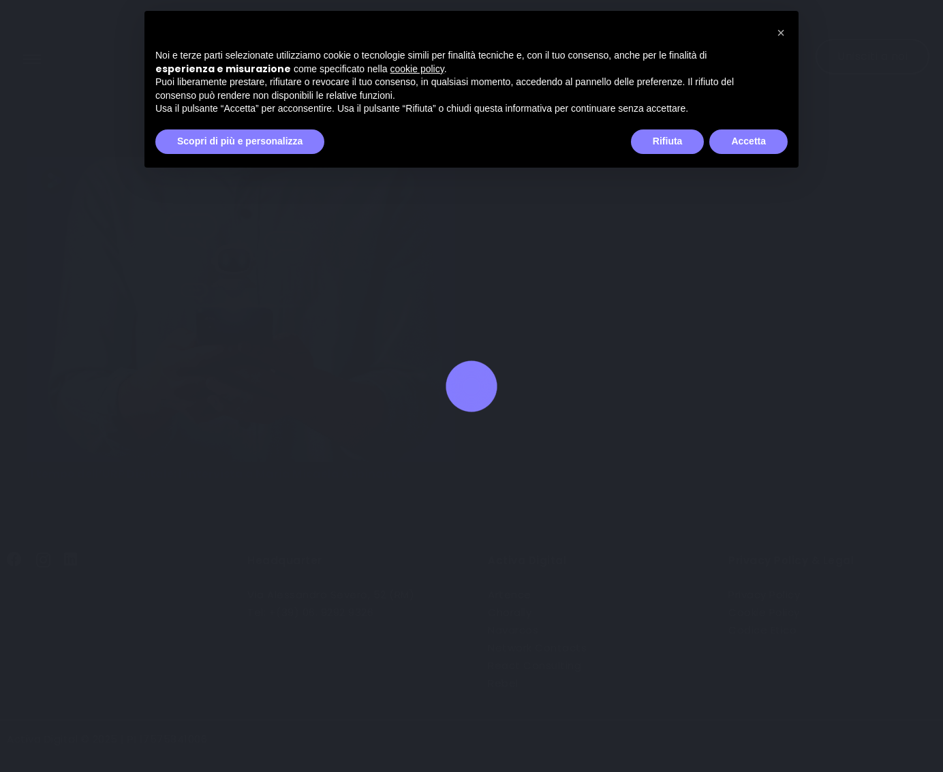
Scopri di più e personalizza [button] (240, 141)
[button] (781, 33)
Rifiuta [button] (668, 141)
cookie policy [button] (417, 68)
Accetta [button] (748, 141)
